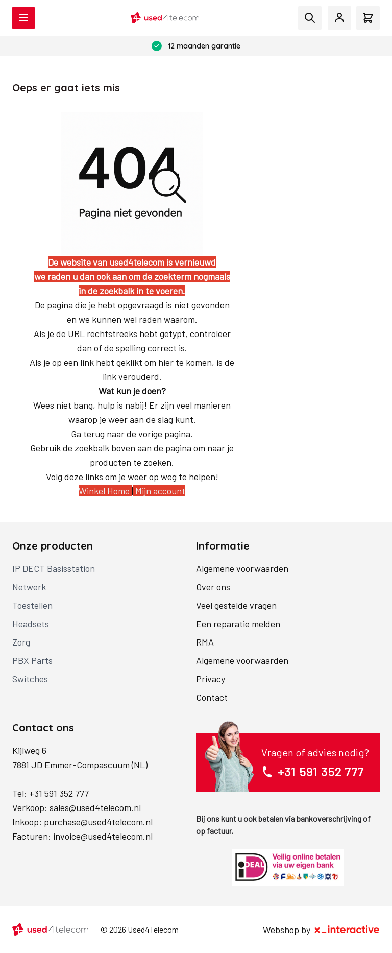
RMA (205, 642)
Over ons (213, 586)
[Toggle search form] (310, 18)
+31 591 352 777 (59, 793)
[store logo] (165, 17)
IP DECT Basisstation (53, 568)
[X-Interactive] (347, 929)
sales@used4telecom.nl (95, 807)
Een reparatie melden (238, 623)
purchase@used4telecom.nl (98, 821)
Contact (212, 697)
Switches (30, 678)
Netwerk (29, 586)
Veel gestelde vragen (236, 605)
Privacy (210, 678)
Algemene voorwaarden (242, 568)
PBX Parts (32, 660)
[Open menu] (23, 18)
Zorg (21, 642)
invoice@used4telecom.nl (103, 836)
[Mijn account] (339, 18)
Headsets (30, 623)
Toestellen (32, 605)
